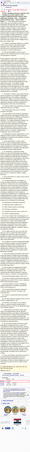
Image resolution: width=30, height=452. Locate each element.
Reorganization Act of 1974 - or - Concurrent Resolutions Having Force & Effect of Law (14, 390)
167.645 (2, 381)
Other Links (6, 403)
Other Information (8, 400)
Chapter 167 (8, 7)
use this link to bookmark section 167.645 (13, 375)
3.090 (17, 392)
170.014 (16, 280)
